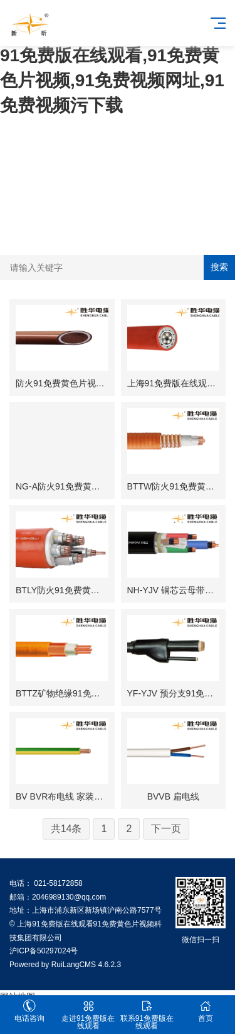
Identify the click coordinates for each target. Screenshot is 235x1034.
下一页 (166, 828)
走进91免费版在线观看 (88, 1015)
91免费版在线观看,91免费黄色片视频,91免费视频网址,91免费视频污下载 (112, 80)
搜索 (219, 267)
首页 (205, 1011)
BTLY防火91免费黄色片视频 (71, 590)
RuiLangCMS (73, 964)
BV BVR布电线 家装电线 (64, 796)
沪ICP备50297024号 (43, 950)
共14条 (66, 828)
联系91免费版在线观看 (147, 1015)
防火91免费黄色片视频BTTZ (71, 383)
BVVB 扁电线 (173, 796)
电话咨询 (29, 1011)
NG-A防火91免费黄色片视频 (71, 486)
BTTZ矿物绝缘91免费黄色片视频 (80, 693)
